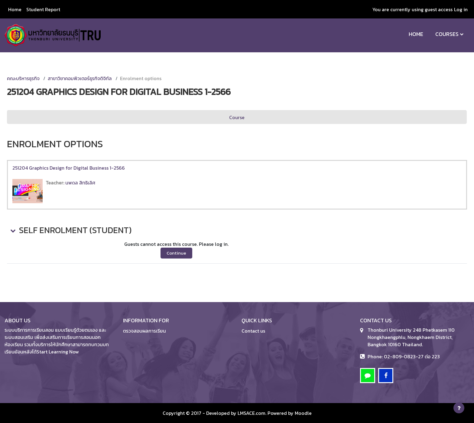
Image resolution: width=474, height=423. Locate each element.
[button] (12, 230)
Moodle (303, 413)
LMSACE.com (251, 413)
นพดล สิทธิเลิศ (80, 182)
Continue (176, 252)
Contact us (253, 330)
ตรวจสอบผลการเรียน (144, 330)
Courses (447, 34)
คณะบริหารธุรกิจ (23, 78)
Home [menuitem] (14, 9)
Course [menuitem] (237, 117)
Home (416, 34)
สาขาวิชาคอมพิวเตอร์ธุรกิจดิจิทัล (80, 78)
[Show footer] (458, 407)
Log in (461, 9)
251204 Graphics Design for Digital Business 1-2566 (68, 167)
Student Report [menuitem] (43, 9)
